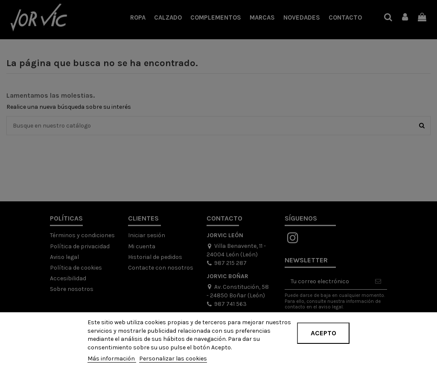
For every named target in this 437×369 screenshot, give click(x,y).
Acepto (323, 333)
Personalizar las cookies (173, 358)
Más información (111, 358)
